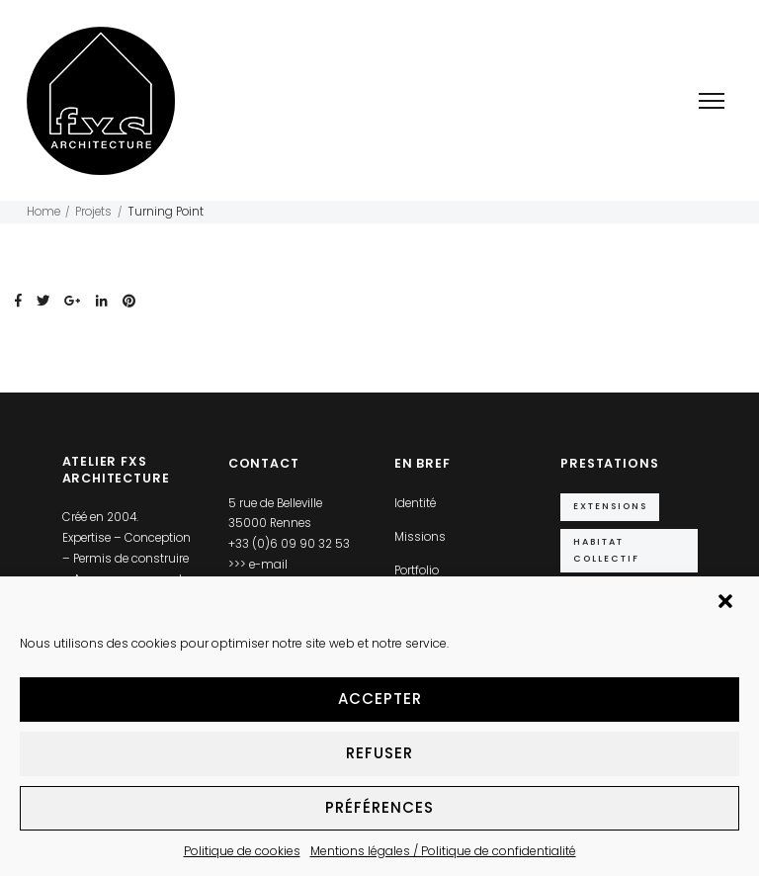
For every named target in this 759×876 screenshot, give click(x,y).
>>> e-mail (258, 564)
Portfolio (416, 570)
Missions (420, 537)
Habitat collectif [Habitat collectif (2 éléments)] (606, 549)
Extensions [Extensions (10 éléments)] (610, 505)
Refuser (379, 753)
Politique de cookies (242, 850)
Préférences (379, 807)
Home (43, 211)
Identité (415, 503)
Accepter (380, 698)
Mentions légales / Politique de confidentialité (443, 850)
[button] (727, 603)
